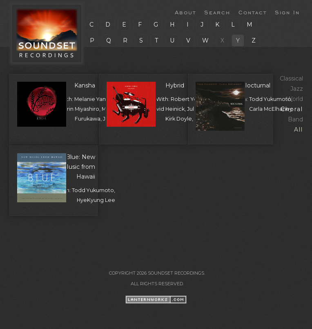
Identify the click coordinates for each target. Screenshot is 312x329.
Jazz (296, 88)
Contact (252, 12)
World (294, 99)
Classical (291, 78)
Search (217, 12)
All (298, 129)
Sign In (287, 12)
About (185, 12)
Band (295, 119)
